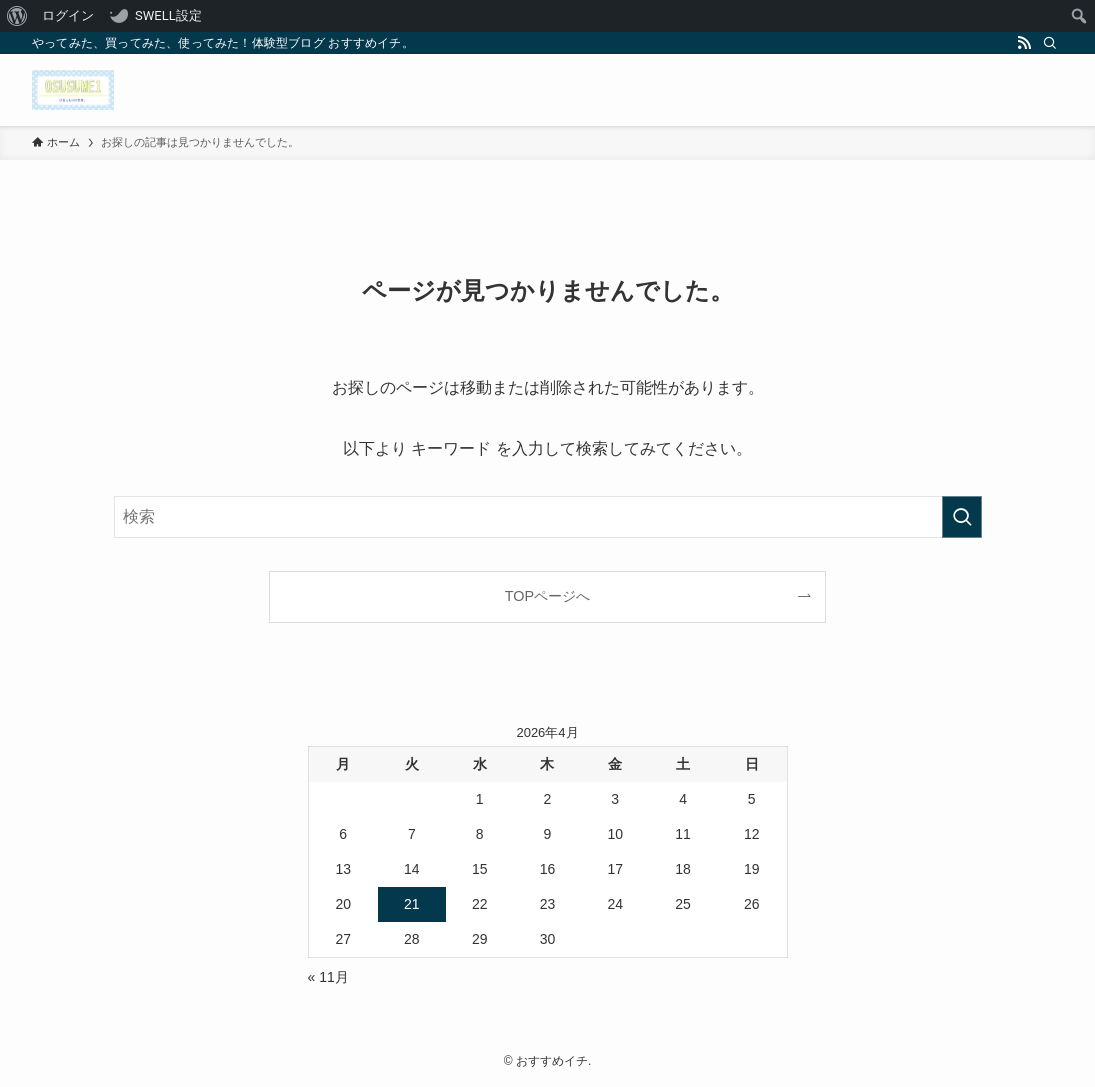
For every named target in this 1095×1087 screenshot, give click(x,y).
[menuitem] (17, 16)
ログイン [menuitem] (68, 15)
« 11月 (328, 977)
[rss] (1024, 43)
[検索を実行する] (962, 517)
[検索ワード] (548, 517)
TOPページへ (547, 596)
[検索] (1050, 43)
